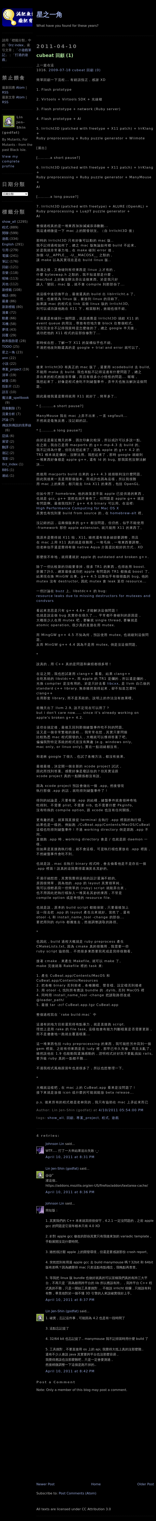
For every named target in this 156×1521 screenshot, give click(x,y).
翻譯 (5, 447)
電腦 (5, 256)
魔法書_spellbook (15, 398)
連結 (5, 476)
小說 (5, 364)
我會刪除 (8, 408)
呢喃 (5, 278)
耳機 (5, 324)
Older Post (145, 1484)
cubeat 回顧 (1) (54, 55)
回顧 (5, 267)
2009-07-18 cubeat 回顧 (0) (75, 70)
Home (96, 1484)
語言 (5, 392)
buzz (60, 591)
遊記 (5, 453)
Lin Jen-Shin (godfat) (62, 1168)
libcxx (113, 683)
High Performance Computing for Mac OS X (77, 508)
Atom (20, 87)
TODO (7, 347)
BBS (5, 470)
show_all (9, 222)
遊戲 (5, 239)
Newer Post (45, 1484)
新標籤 (7, 290)
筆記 (5, 261)
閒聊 (5, 233)
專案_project (12, 369)
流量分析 (8, 414)
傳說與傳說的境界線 (16, 425)
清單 (5, 375)
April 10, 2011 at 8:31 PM (70, 1157)
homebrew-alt (123, 513)
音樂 (5, 273)
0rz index (16, 45)
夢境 (5, 329)
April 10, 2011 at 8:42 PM (70, 1371)
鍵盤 (5, 381)
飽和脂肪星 (10, 341)
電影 (5, 458)
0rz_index (10, 464)
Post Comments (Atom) (77, 1493)
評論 (5, 420)
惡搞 (5, 436)
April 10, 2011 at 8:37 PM (70, 1300)
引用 (5, 250)
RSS (5, 92)
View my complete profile (11, 161)
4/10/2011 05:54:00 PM (121, 1110)
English (8, 244)
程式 (5, 227)
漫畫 (5, 312)
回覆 (5, 335)
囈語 (5, 295)
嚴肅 (5, 301)
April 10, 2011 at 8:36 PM (70, 1192)
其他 (5, 284)
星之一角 (8, 352)
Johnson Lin (55, 1144)
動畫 (5, 318)
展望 (5, 441)
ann (5, 358)
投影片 (7, 386)
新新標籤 (8, 307)
